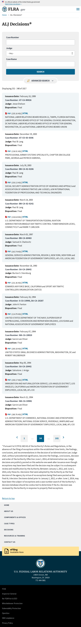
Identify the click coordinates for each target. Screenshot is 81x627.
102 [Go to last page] (57, 439)
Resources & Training (14, 536)
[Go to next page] (63, 437)
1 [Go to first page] (26, 439)
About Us (8, 511)
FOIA (4, 589)
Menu (77, 9)
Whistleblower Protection (12, 603)
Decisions (8, 529)
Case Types (9, 523)
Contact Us (9, 542)
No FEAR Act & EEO (9, 598)
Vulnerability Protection (11, 608)
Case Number (12, 37)
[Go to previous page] (17, 437)
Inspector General (9, 594)
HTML (25, 113)
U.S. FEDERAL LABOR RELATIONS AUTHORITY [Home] (40, 571)
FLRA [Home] (16, 9)
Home (4, 15)
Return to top (8, 498)
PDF (8, 113)
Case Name (11, 59)
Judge (9, 48)
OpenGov (5, 613)
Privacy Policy (7, 623)
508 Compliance (8, 618)
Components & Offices (15, 517)
